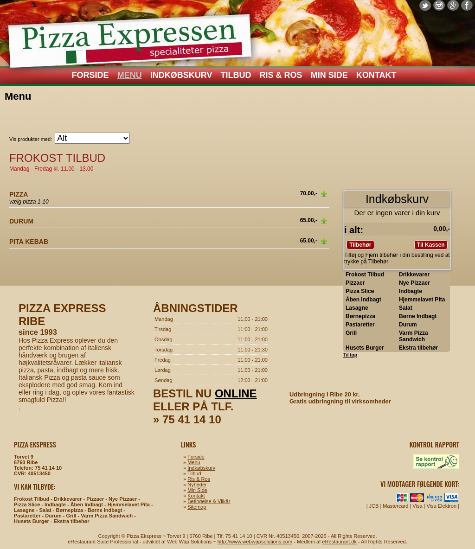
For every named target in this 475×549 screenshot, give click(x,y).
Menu (129, 75)
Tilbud (236, 75)
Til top (350, 354)
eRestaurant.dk (339, 541)
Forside (90, 75)
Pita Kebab (28, 241)
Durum (408, 324)
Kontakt (376, 75)
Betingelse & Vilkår (208, 501)
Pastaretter (360, 324)
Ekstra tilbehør (418, 348)
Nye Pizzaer (414, 283)
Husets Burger (365, 348)
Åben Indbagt (363, 299)
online (236, 393)
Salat (405, 308)
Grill (351, 333)
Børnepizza (360, 316)
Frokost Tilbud (365, 274)
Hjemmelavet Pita (422, 299)
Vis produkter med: (30, 139)
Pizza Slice (360, 291)
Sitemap (196, 507)
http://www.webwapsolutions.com (255, 541)
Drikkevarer (414, 274)
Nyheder (197, 484)
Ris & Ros (281, 75)
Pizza (18, 194)
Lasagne (357, 308)
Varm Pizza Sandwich (413, 336)
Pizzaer (355, 283)
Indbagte (410, 291)
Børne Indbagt (417, 316)
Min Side (329, 75)
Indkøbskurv (181, 75)
